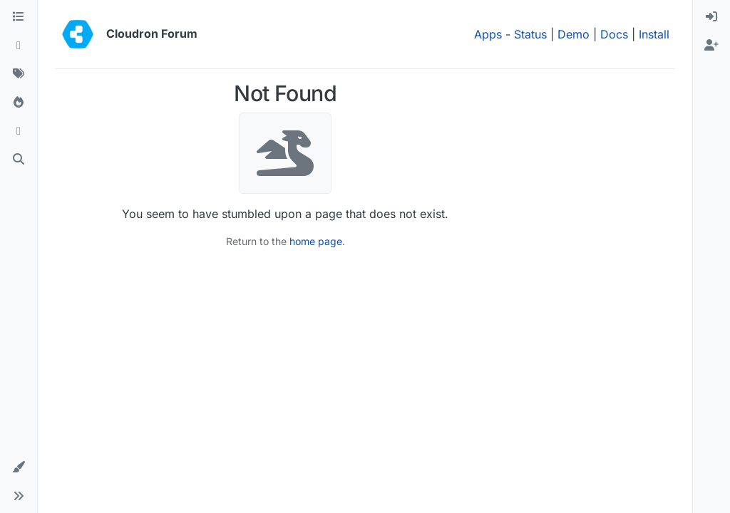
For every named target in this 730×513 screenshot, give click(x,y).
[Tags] (18, 74)
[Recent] (18, 45)
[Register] (711, 45)
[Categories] (18, 17)
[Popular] (18, 102)
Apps (488, 34)
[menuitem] (711, 17)
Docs (614, 34)
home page (315, 241)
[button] (18, 467)
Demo (573, 34)
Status (530, 34)
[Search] (18, 159)
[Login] (711, 17)
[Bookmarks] (18, 131)
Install (654, 34)
